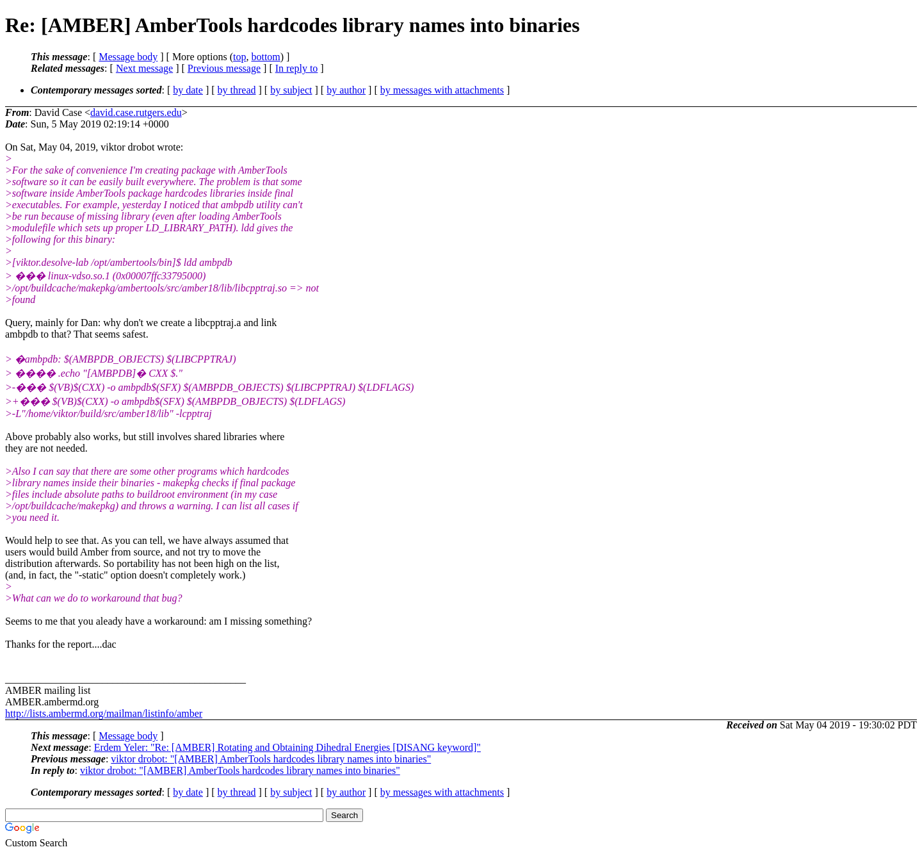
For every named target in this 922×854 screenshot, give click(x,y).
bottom (265, 56)
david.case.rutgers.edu (136, 112)
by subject (291, 90)
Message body (128, 56)
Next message (144, 68)
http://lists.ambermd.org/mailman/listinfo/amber (103, 713)
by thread (237, 90)
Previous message (224, 68)
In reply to (296, 68)
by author (346, 90)
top (239, 56)
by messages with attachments (442, 90)
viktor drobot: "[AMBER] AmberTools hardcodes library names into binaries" (271, 758)
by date (188, 90)
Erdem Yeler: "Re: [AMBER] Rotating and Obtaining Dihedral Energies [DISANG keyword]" (287, 747)
